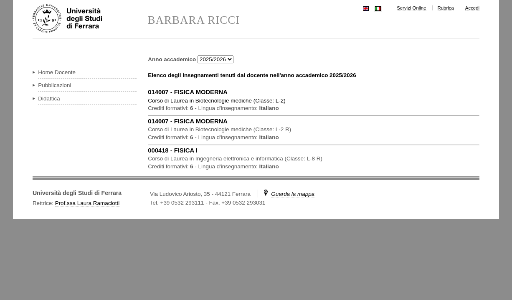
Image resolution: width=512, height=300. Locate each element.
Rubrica (446, 7)
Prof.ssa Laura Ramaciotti (87, 203)
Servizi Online (411, 7)
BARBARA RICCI (193, 20)
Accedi (472, 7)
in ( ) (216, 101)
